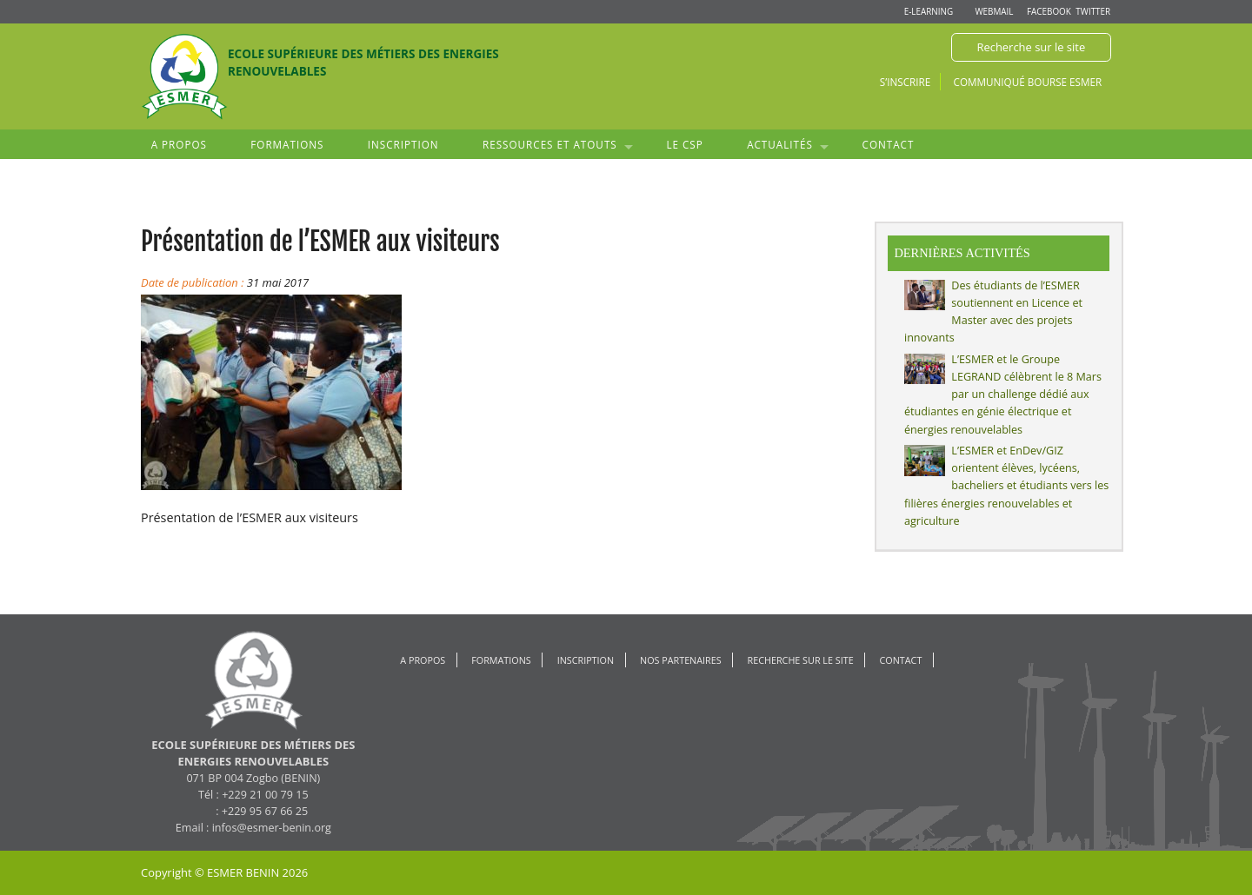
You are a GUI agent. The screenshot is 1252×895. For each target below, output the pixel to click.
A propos (179, 144)
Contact (888, 144)
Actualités (780, 144)
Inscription (403, 144)
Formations (286, 144)
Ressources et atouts (550, 144)
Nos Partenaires (681, 659)
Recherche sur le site (1030, 47)
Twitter (1093, 11)
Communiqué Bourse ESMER (1028, 82)
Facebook (1049, 11)
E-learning (928, 11)
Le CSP (684, 144)
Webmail (994, 11)
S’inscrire (905, 82)
